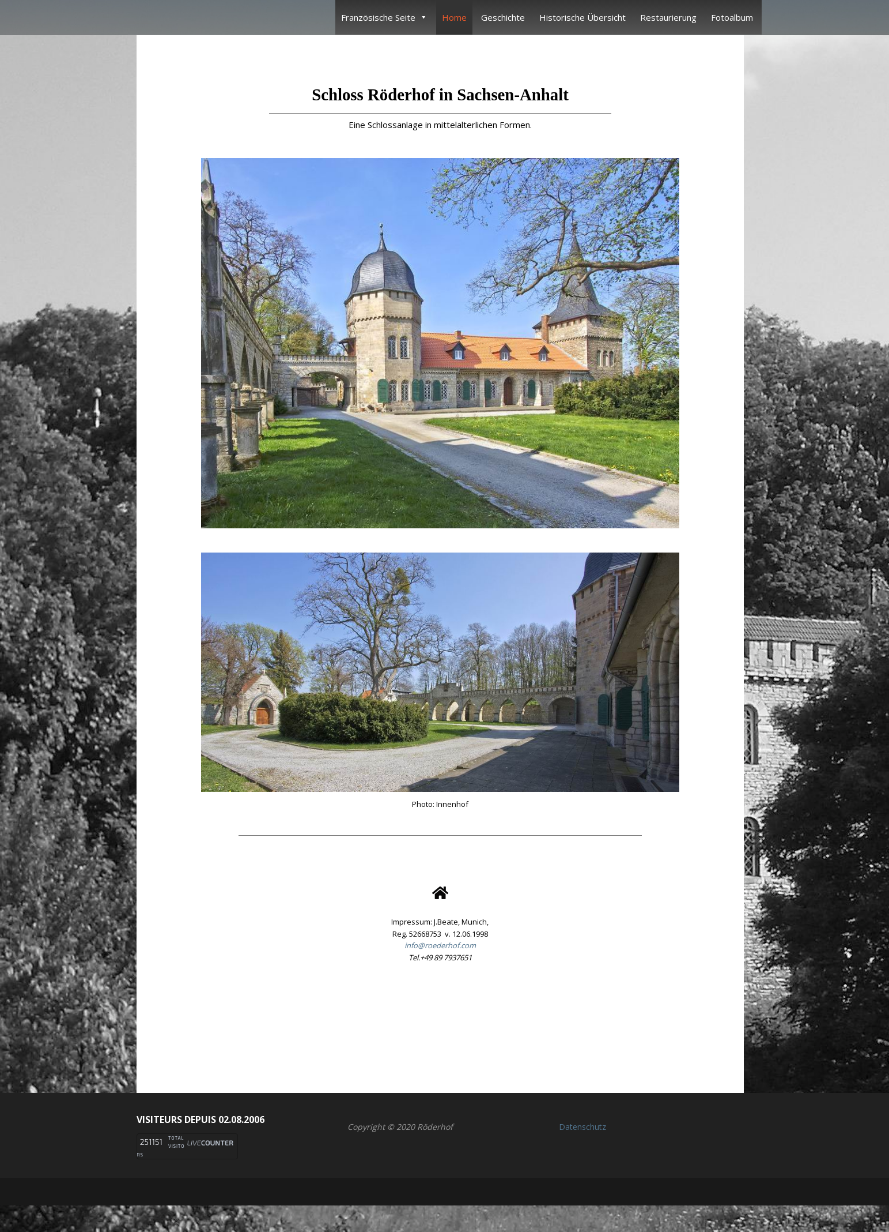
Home (454, 17)
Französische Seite (384, 17)
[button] (440, 1023)
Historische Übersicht (582, 17)
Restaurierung (668, 17)
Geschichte (503, 17)
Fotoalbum (732, 17)
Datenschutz (582, 1126)
